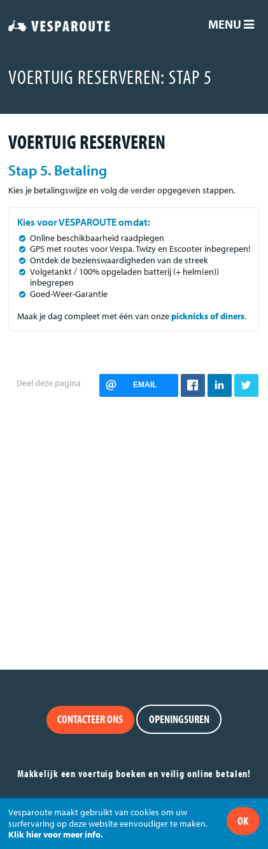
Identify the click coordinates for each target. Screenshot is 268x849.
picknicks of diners (207, 316)
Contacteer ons (90, 719)
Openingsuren (179, 719)
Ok (242, 820)
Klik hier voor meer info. (55, 834)
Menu (231, 24)
